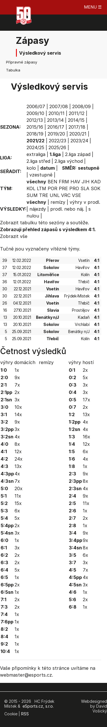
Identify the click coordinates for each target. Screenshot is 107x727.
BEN (52, 181)
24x (19, 459)
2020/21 (77, 134)
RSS (25, 713)
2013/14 (55, 120)
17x (86, 399)
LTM (41, 188)
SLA (84, 188)
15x (18, 503)
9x (17, 377)
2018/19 (35, 134)
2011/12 (76, 113)
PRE (63, 188)
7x (17, 385)
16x (86, 437)
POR (52, 188)
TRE (43, 195)
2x (17, 392)
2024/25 (35, 147)
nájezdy (37, 209)
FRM (64, 181)
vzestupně (41, 175)
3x (17, 399)
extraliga (36, 154)
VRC (65, 195)
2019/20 (56, 134)
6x (17, 511)
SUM (32, 195)
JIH (86, 181)
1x (17, 370)
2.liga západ (77, 154)
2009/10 (35, 113)
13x (18, 466)
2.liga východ (68, 161)
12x (18, 451)
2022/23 (57, 140)
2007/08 (58, 106)
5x (17, 518)
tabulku (28, 222)
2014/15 (76, 120)
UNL (55, 195)
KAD (96, 181)
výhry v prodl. (85, 202)
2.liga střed (38, 161)
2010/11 (56, 113)
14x (18, 414)
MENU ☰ (93, 7)
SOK (95, 188)
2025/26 (57, 147)
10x (18, 407)
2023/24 (79, 140)
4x (17, 437)
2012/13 (35, 120)
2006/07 (36, 106)
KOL (31, 188)
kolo (31, 168)
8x (17, 444)
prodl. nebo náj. (67, 209)
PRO (74, 188)
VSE (76, 195)
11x (18, 496)
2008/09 (81, 106)
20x (19, 488)
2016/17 (55, 127)
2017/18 (76, 127)
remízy (58, 202)
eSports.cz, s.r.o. (38, 706)
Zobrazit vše (13, 236)
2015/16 (35, 127)
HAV (75, 181)
